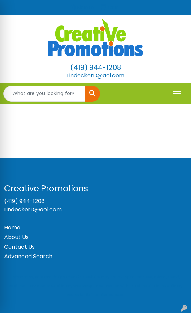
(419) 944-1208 (95, 67)
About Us (16, 237)
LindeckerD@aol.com (95, 76)
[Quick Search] (44, 94)
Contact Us (19, 247)
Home (12, 227)
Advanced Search (28, 256)
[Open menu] (177, 94)
